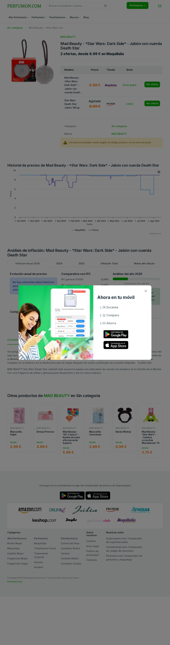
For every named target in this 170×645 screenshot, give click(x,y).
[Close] (145, 291)
